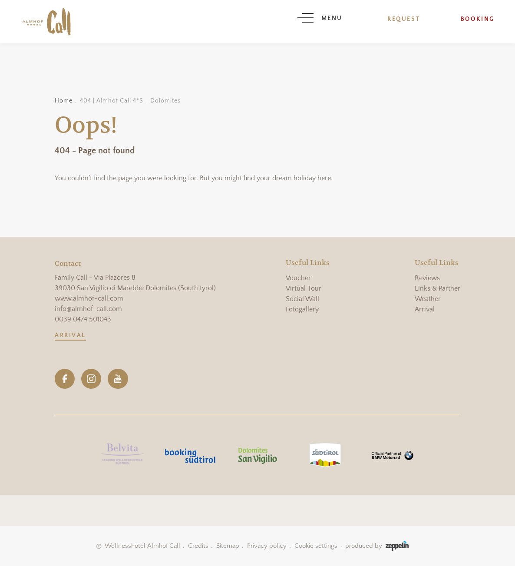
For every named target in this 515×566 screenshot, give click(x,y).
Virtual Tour (303, 288)
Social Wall (302, 299)
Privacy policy (267, 545)
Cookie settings (315, 545)
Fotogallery (302, 309)
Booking (478, 19)
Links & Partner (437, 288)
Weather (428, 299)
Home (64, 100)
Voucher (298, 278)
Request (403, 19)
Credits (198, 545)
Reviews (427, 278)
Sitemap (227, 545)
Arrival (70, 335)
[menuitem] (308, 278)
